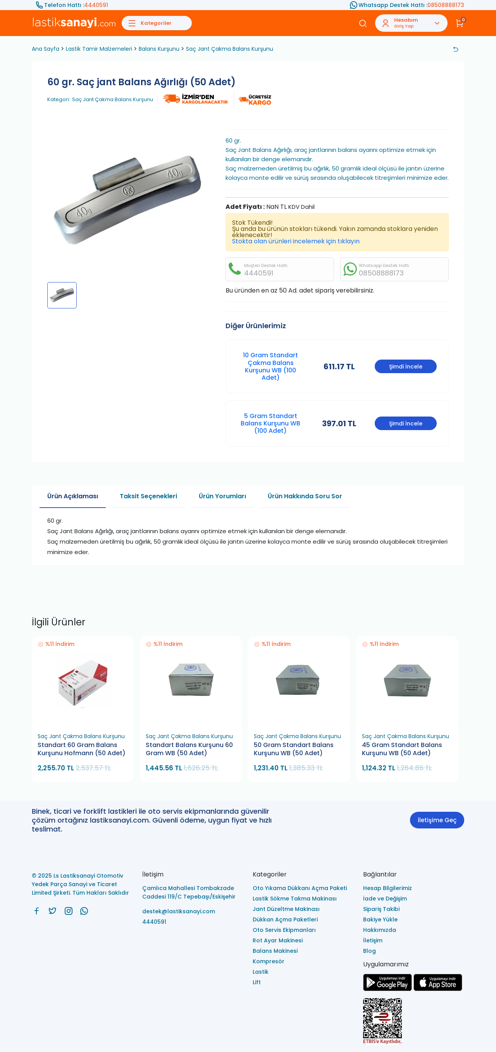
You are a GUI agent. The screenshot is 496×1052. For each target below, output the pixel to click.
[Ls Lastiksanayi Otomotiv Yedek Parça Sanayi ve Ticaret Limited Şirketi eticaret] (413, 1022)
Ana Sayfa (45, 49)
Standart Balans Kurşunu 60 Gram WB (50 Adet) (189, 749)
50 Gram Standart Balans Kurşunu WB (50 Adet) (294, 749)
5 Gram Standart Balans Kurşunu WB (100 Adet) (270, 423)
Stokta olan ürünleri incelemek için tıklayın (296, 241)
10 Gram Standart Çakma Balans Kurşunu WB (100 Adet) (270, 366)
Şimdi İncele (405, 366)
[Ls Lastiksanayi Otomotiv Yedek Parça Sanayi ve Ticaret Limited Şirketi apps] (437, 989)
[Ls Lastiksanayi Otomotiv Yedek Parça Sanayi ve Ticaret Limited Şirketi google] (387, 989)
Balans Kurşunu (159, 49)
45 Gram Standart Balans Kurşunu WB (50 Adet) (402, 749)
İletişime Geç (437, 820)
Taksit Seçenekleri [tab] (148, 496)
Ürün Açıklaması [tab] (72, 496)
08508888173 (445, 5)
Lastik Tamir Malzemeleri (99, 49)
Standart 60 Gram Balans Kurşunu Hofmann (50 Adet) (82, 749)
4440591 (96, 5)
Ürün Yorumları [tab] (222, 496)
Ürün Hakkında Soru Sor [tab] (305, 496)
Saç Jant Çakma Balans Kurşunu (229, 49)
